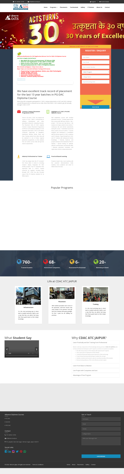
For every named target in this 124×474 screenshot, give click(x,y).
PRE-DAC (8, 426)
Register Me (95, 107)
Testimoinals (74, 7)
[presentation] (91, 87)
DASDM (7, 422)
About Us (99, 7)
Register (93, 1)
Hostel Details (104, 1)
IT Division (91, 7)
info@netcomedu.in (34, 1)
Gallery (83, 7)
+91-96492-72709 (18, 1)
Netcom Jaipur (14, 465)
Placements (63, 7)
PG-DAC (7, 419)
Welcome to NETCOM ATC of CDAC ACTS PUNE (86, 46)
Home (45, 7)
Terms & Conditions (37, 465)
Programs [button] (53, 7)
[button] (2, 29)
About (73, 465)
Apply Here (21, 79)
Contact (107, 7)
